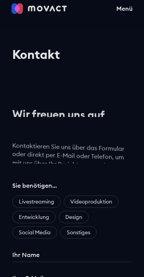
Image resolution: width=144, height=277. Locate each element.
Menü (124, 5)
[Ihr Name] (72, 257)
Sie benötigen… (34, 187)
